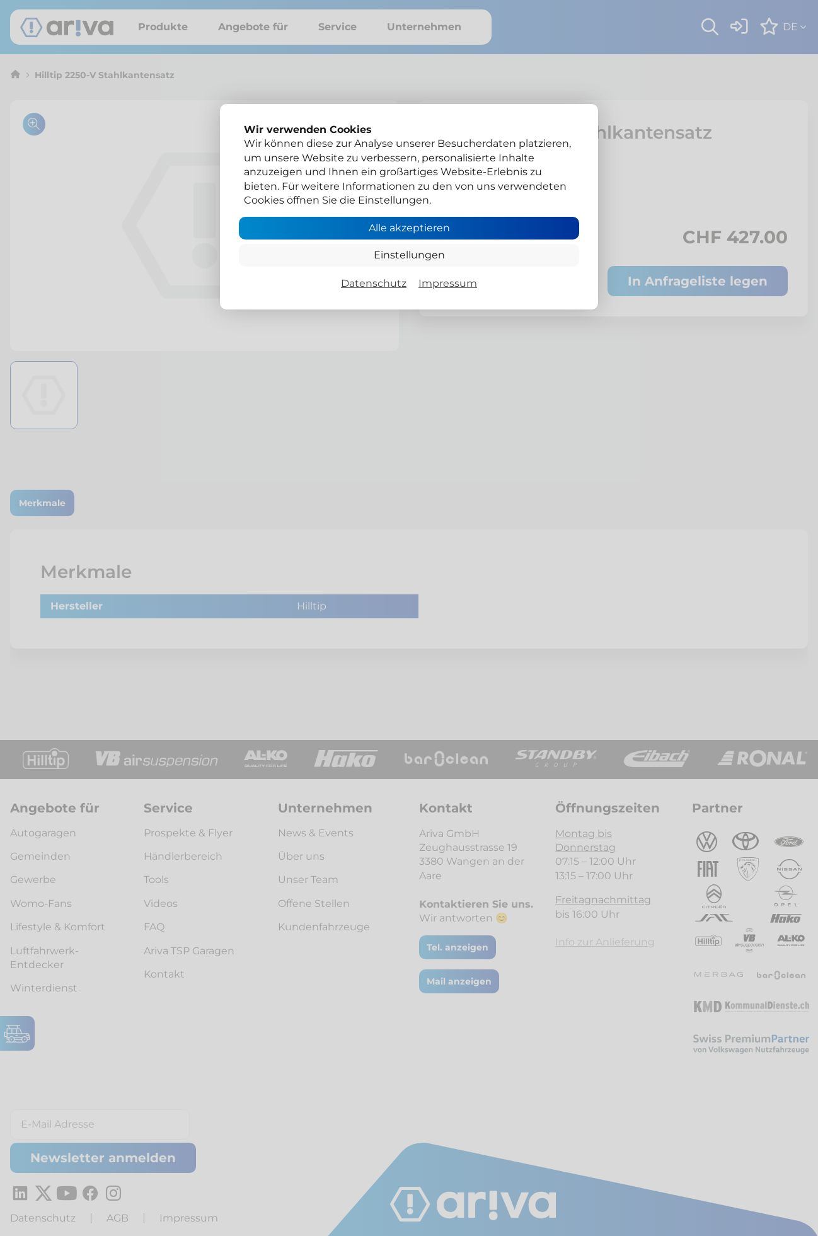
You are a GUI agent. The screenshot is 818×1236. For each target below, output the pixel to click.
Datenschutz (373, 283)
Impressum (447, 283)
